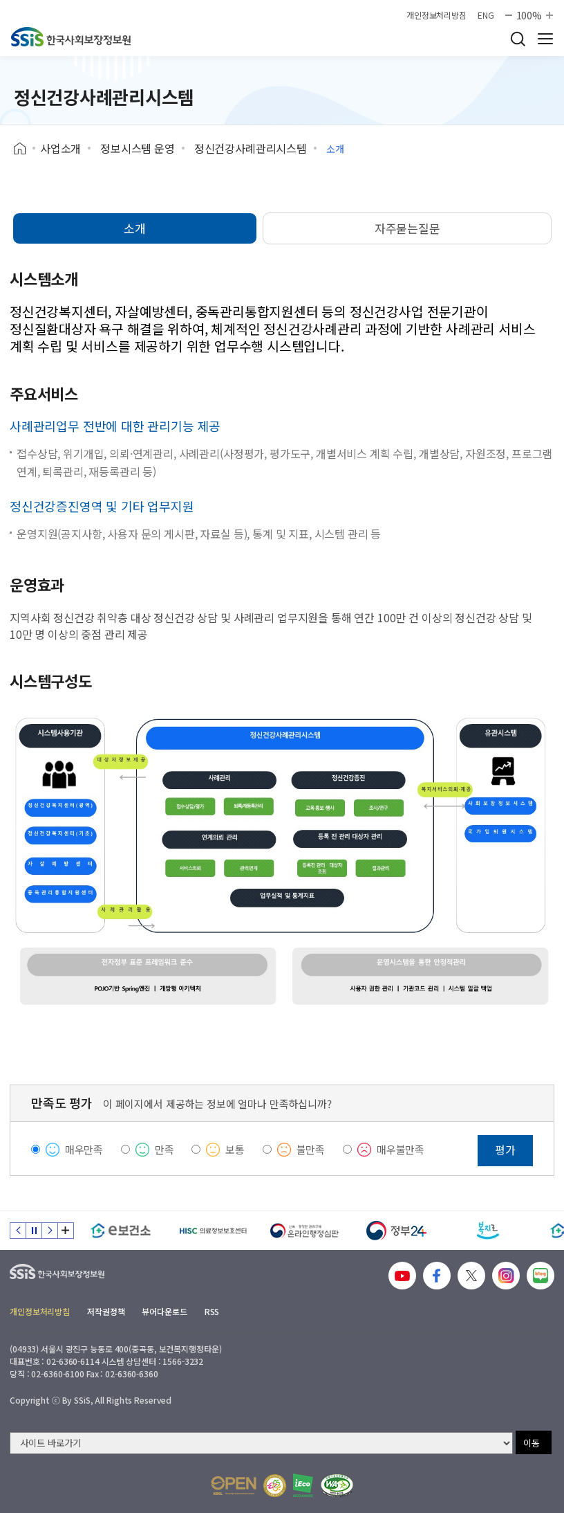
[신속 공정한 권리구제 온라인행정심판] (304, 1230)
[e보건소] (121, 1230)
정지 (34, 1230)
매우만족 (84, 1149)
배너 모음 (65, 1230)
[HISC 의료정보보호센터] (212, 1230)
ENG (486, 15)
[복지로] (488, 1230)
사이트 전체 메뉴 (545, 38)
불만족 (311, 1149)
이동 (531, 1442)
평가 (505, 1149)
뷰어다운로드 (164, 1311)
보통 (235, 1149)
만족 (164, 1149)
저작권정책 (105, 1311)
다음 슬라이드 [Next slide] (49, 1230)
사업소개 (60, 148)
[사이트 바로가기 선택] (261, 1443)
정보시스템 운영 (137, 148)
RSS (212, 1311)
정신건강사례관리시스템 (250, 148)
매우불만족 (400, 1149)
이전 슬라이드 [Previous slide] (18, 1230)
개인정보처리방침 (436, 15)
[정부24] (396, 1230)
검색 (517, 38)
